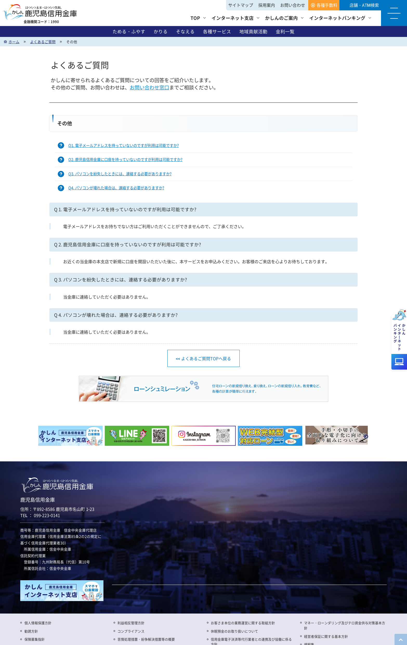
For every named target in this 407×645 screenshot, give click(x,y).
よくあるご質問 (43, 41)
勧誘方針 (31, 631)
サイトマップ (240, 5)
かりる (161, 31)
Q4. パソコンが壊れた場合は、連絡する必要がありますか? (116, 188)
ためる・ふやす (129, 31)
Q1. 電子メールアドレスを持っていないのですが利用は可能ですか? (123, 145)
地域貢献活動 (253, 31)
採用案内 (266, 5)
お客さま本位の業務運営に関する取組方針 (243, 622)
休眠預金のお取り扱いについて (234, 631)
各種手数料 (327, 5)
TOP (195, 18)
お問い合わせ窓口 (149, 87)
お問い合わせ (292, 5)
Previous (41, 437)
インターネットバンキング (337, 18)
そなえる (185, 31)
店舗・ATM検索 (364, 5)
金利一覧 (285, 31)
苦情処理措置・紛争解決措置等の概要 (146, 639)
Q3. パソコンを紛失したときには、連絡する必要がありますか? (120, 174)
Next (366, 437)
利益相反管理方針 (131, 622)
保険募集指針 (34, 639)
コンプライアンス (131, 631)
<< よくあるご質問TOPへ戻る (203, 358)
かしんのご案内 (281, 18)
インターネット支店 (233, 18)
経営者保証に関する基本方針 (326, 636)
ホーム (14, 41)
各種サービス (217, 31)
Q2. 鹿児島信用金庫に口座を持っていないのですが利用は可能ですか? (125, 160)
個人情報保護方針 (37, 622)
